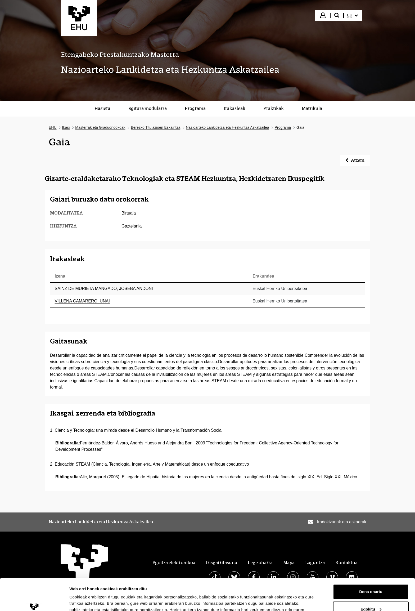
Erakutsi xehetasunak (90, 600)
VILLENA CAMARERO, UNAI (82, 301)
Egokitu (370, 579)
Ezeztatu (371, 596)
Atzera (355, 160)
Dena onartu (370, 561)
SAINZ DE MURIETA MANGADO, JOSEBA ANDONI (104, 288)
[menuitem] (352, 15)
